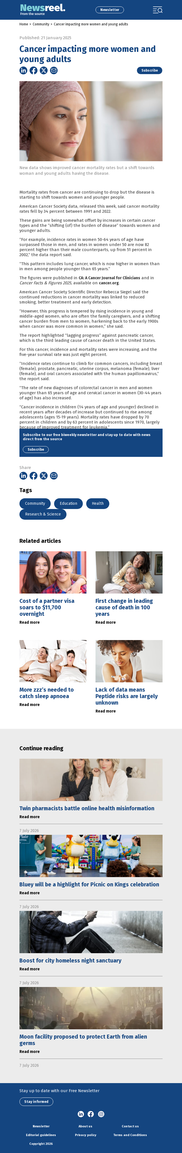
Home (23, 24)
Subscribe (149, 70)
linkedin (80, 1114)
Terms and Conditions (130, 1135)
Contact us (130, 1126)
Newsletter (109, 10)
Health (98, 503)
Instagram (101, 1114)
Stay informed (36, 1102)
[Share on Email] (54, 70)
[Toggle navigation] (158, 9)
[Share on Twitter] (44, 70)
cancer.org (109, 293)
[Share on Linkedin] (23, 70)
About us (85, 1126)
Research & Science (43, 514)
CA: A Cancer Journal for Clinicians (109, 288)
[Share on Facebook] (33, 70)
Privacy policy (85, 1135)
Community (41, 24)
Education (68, 503)
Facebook (91, 1114)
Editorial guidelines (41, 1135)
